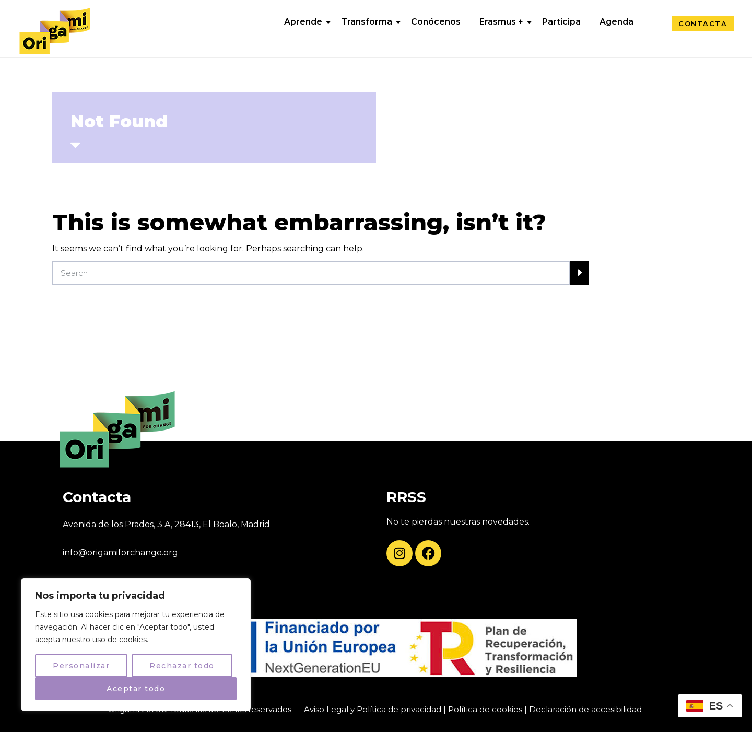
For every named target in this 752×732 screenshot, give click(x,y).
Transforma (366, 22)
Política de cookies (485, 709)
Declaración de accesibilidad (585, 709)
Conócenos (436, 22)
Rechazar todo (182, 665)
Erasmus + (501, 22)
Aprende (303, 22)
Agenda (616, 22)
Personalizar (81, 665)
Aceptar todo (136, 688)
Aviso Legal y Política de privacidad (372, 709)
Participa (561, 22)
